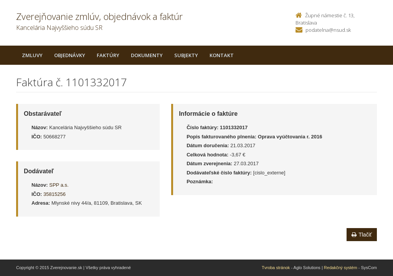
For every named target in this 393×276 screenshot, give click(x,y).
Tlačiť (362, 235)
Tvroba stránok (276, 267)
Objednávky (69, 55)
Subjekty (186, 55)
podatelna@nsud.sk (328, 29)
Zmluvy (32, 55)
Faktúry (108, 55)
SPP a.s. (58, 185)
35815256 (54, 194)
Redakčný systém (340, 267)
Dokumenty (147, 55)
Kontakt (222, 55)
